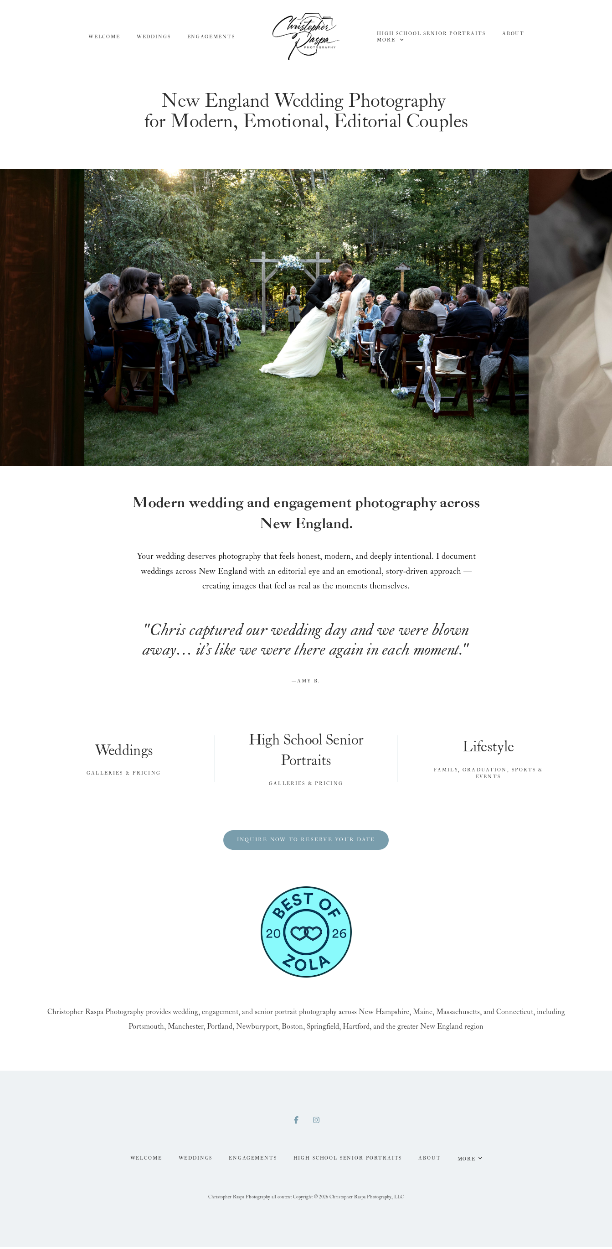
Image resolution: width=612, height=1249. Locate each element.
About (513, 33)
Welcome (104, 37)
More (390, 40)
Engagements (211, 37)
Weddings (154, 37)
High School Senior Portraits (431, 33)
